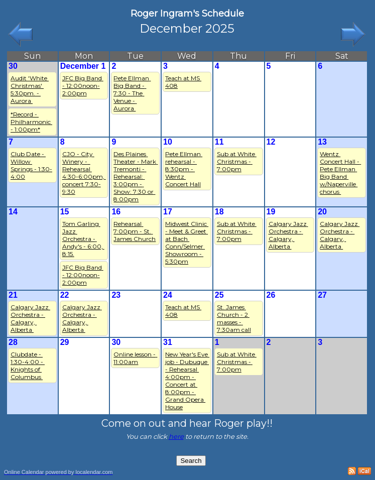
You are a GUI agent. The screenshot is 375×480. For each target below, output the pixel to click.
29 (64, 342)
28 (13, 342)
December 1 (83, 66)
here (176, 436)
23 (115, 295)
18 (219, 211)
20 (322, 211)
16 (115, 211)
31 (167, 342)
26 (271, 295)
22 (64, 295)
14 (13, 211)
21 (13, 295)
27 (322, 295)
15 (64, 211)
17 (167, 211)
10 (167, 142)
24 (167, 295)
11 (219, 142)
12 (271, 142)
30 (13, 66)
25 (219, 295)
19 (271, 211)
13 (322, 142)
